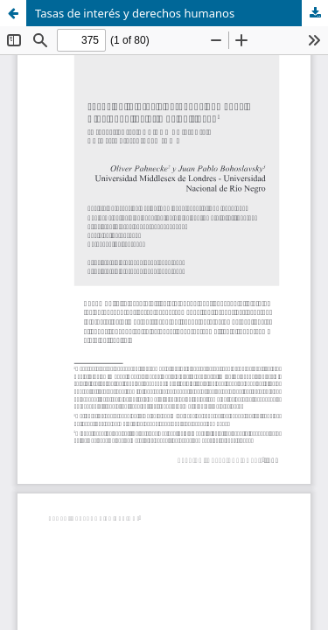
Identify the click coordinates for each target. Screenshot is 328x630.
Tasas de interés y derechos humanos (134, 13)
